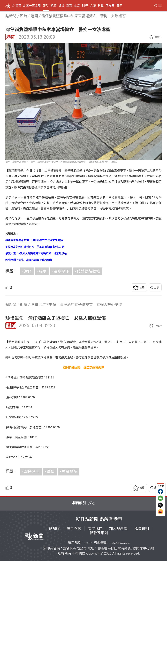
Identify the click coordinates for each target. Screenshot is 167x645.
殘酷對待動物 (88, 271)
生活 (77, 5)
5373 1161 (88, 627)
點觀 (69, 5)
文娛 (93, 5)
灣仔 (28, 271)
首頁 (18, 5)
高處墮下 (61, 271)
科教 (101, 5)
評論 (61, 5)
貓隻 (43, 271)
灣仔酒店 (31, 556)
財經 (85, 5)
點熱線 (54, 613)
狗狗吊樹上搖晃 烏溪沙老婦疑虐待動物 (28, 260)
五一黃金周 (33, 5)
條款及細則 (99, 617)
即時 (46, 5)
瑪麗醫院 (69, 556)
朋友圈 (110, 5)
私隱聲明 (141, 613)
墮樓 (50, 556)
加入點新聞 (118, 613)
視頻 (53, 5)
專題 (119, 5)
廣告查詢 (73, 613)
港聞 (10, 37)
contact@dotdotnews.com (120, 627)
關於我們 (95, 613)
